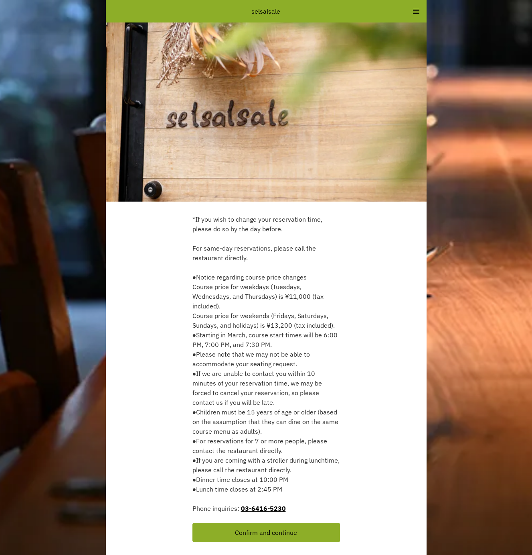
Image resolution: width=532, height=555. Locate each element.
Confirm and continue (266, 532)
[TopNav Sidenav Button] (416, 11)
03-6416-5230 (263, 508)
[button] (266, 532)
